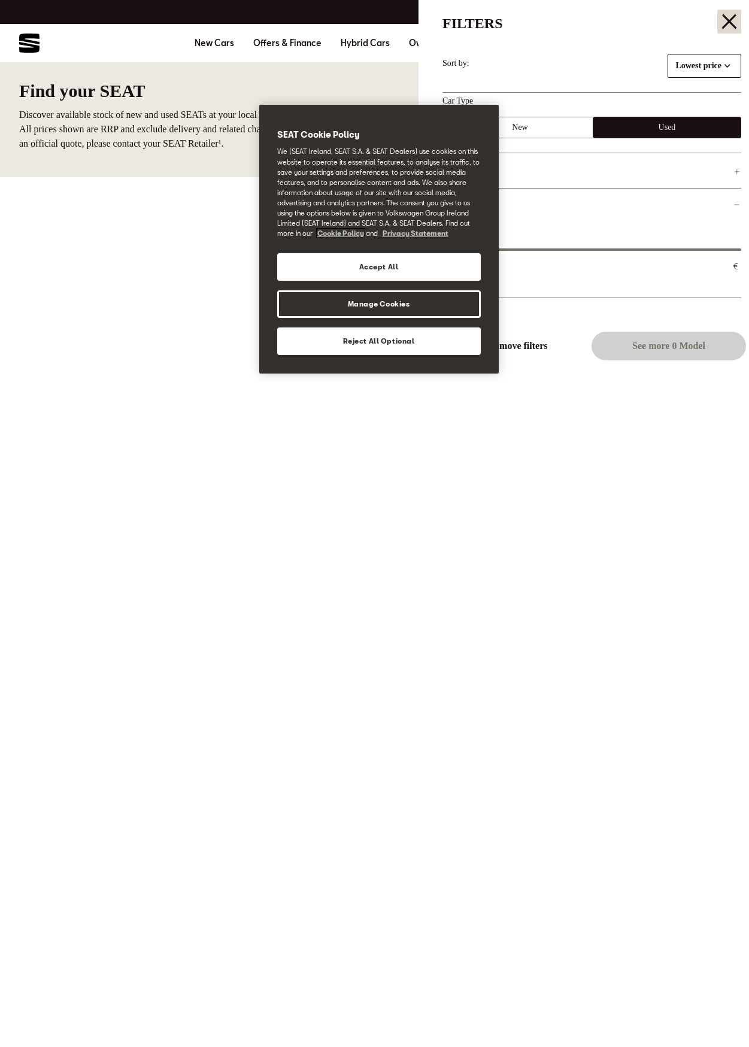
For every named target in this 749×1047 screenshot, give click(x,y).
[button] (714, 1015)
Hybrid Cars (365, 43)
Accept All (379, 267)
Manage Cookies (379, 304)
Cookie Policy (340, 233)
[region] (379, 239)
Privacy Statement (415, 233)
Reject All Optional (379, 341)
